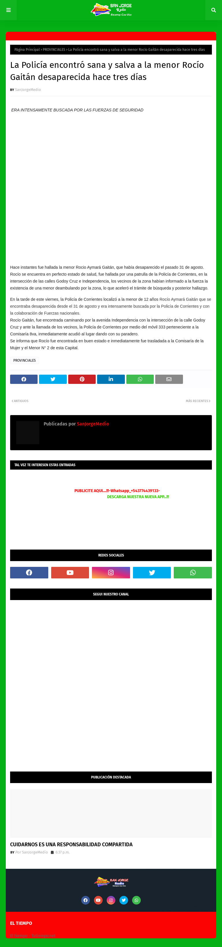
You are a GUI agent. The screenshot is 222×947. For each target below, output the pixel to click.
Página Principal (27, 50)
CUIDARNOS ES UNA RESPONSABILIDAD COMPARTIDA (71, 844)
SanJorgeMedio (28, 89)
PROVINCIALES (54, 50)
